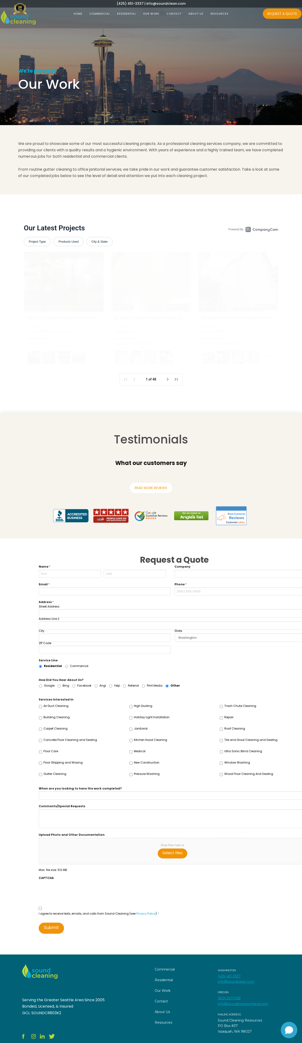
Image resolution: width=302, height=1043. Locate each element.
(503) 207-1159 (229, 998)
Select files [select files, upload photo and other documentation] (172, 853)
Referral (133, 686)
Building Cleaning (56, 717)
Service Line (48, 660)
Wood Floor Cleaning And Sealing (248, 774)
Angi (102, 686)
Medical (139, 751)
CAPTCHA (46, 878)
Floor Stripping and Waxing (63, 762)
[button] (115, 474)
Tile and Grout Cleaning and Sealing (250, 740)
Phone (180, 584)
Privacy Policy (146, 914)
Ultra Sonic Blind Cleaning (243, 751)
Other (175, 686)
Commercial (79, 666)
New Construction (146, 762)
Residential (53, 666)
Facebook (84, 686)
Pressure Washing (147, 774)
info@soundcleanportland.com (243, 1004)
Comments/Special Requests (62, 806)
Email (44, 584)
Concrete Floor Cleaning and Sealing (70, 740)
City (41, 630)
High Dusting (143, 706)
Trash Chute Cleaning (240, 706)
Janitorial (141, 728)
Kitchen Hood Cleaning (150, 740)
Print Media (154, 686)
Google (49, 686)
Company (182, 567)
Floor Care (50, 751)
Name (45, 567)
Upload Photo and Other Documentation (72, 835)
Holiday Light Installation (152, 717)
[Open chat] (289, 1030)
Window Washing (237, 762)
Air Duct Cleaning (55, 706)
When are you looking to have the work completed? (80, 788)
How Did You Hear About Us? (61, 680)
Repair (229, 717)
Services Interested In (56, 699)
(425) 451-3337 (229, 976)
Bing (66, 686)
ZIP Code (45, 643)
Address (46, 602)
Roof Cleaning (234, 728)
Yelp (117, 686)
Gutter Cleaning (54, 774)
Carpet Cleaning (55, 728)
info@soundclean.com (236, 982)
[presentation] (75, 890)
